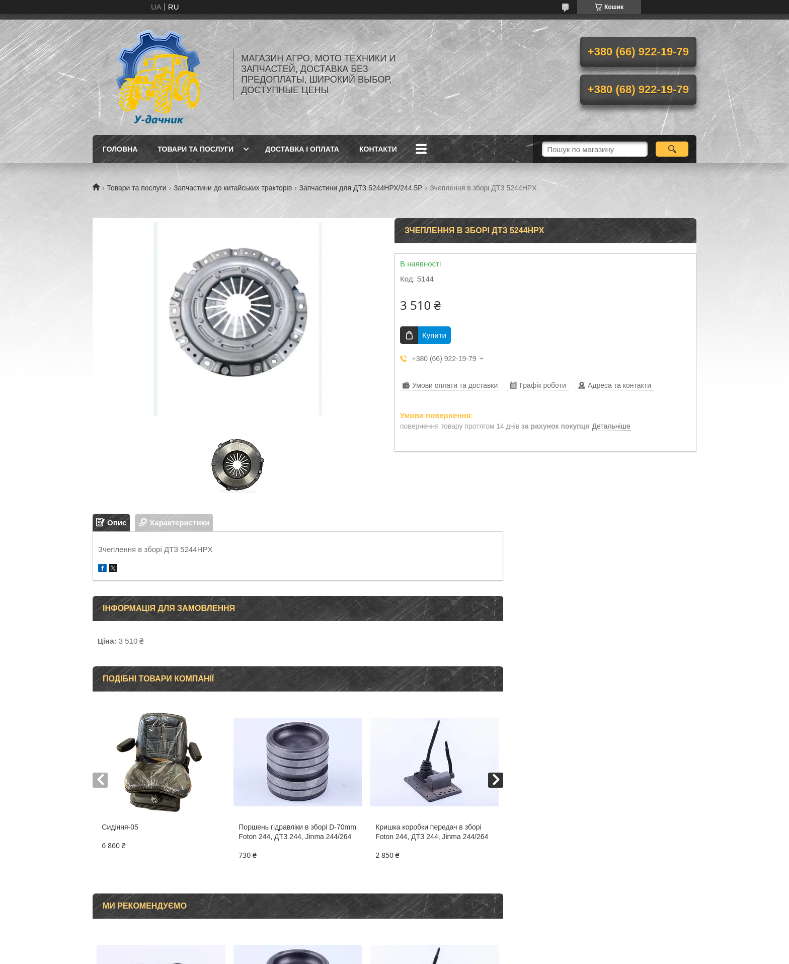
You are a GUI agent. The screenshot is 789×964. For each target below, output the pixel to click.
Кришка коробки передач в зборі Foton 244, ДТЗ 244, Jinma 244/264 (431, 832)
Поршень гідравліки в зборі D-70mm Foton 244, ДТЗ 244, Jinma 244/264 (297, 832)
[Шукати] (672, 149)
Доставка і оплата (302, 149)
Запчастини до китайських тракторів (233, 188)
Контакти (378, 149)
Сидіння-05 (120, 827)
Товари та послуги (195, 149)
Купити (434, 335)
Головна (120, 149)
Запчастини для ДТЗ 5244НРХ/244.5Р (361, 188)
